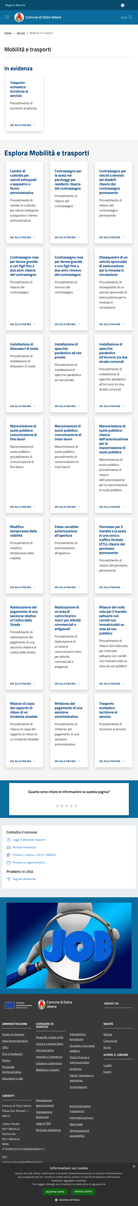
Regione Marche (15, 5)
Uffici (5, 1047)
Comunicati (110, 1041)
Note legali (76, 1124)
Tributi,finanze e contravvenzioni (79, 1059)
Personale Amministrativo (11, 1069)
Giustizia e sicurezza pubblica (82, 1048)
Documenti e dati (12, 1078)
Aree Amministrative (15, 1041)
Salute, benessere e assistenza (82, 1078)
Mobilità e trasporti (47, 1070)
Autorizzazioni (78, 1087)
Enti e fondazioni (12, 1054)
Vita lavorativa (45, 1050)
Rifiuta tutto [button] (83, 1191)
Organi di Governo (13, 1034)
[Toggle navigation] (7, 17)
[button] (69, 1200)
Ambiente (76, 1069)
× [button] (134, 1166)
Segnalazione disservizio (44, 1114)
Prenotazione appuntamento (45, 1102)
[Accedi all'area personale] (123, 5)
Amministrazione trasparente (80, 1108)
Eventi (107, 1072)
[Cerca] (130, 17)
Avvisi (107, 1047)
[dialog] (69, 1184)
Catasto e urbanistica (49, 1063)
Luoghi (108, 1065)
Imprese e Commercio (49, 1057)
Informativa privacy (81, 1117)
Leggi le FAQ (43, 1123)
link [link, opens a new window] (103, 1184)
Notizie (108, 1034)
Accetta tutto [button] (55, 1191)
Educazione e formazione (78, 1036)
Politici (6, 1060)
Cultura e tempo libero (49, 1044)
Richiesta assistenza (48, 1130)
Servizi (21, 33)
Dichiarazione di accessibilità (79, 1133)
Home (8, 33)
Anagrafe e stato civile (49, 1037)
